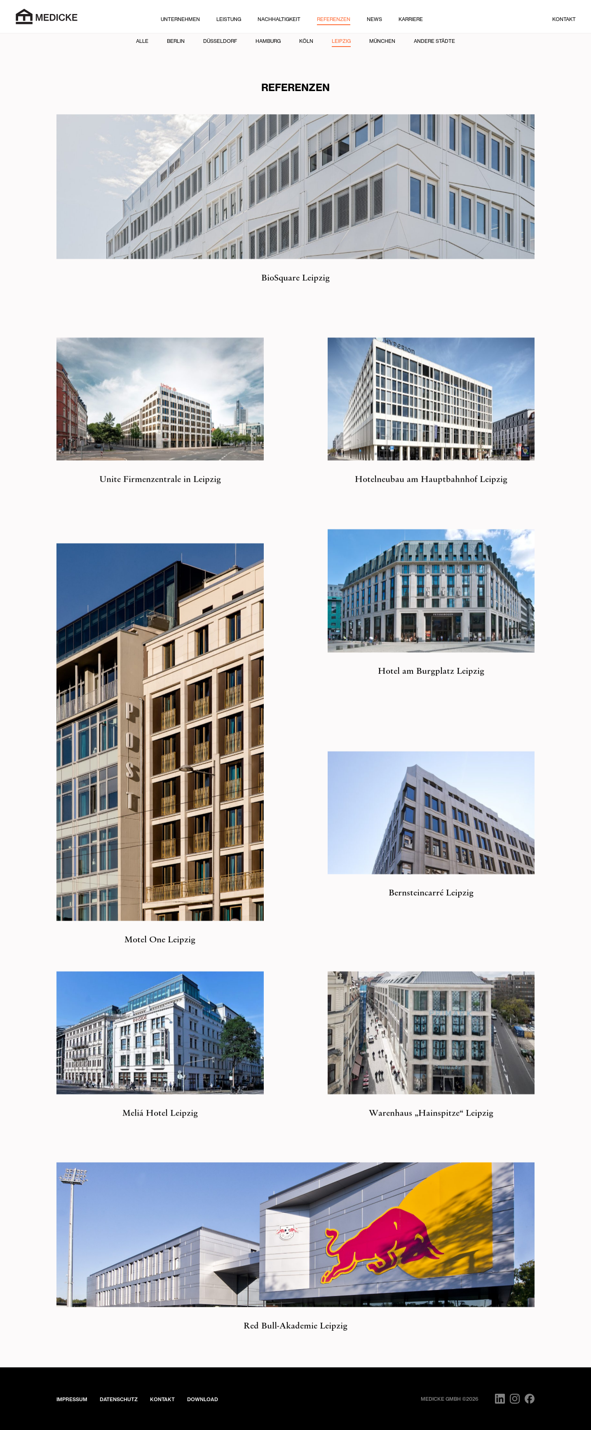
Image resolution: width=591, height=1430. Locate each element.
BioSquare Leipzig (295, 279)
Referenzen (333, 19)
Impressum (71, 1399)
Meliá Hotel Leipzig (160, 1125)
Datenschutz (119, 1399)
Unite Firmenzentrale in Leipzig (160, 491)
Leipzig (341, 41)
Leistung (228, 19)
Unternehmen (180, 19)
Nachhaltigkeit (279, 19)
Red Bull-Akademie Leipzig (295, 1339)
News (374, 19)
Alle (142, 41)
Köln (306, 41)
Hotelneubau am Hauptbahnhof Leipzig (431, 491)
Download (202, 1399)
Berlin (176, 41)
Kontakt (564, 19)
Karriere (411, 19)
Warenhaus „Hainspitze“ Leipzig (431, 1125)
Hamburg (268, 41)
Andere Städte (434, 41)
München (382, 41)
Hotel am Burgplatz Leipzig (431, 684)
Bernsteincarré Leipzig (431, 907)
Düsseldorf (220, 41)
